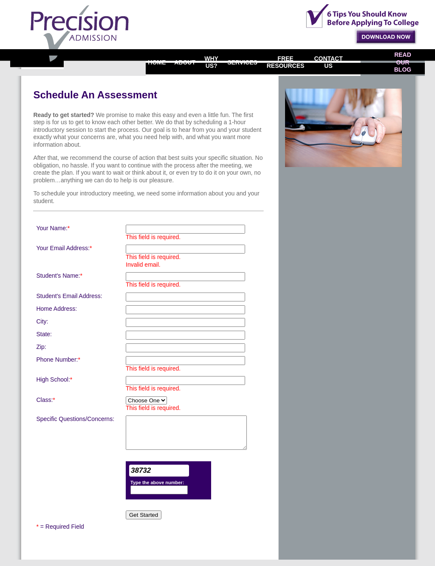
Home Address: (56, 308)
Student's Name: (59, 275)
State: (44, 334)
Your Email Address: (64, 248)
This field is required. (153, 237)
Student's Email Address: (69, 296)
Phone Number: (58, 359)
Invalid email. (143, 264)
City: (42, 321)
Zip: (41, 346)
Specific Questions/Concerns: (75, 418)
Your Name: (53, 228)
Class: (45, 399)
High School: (54, 379)
